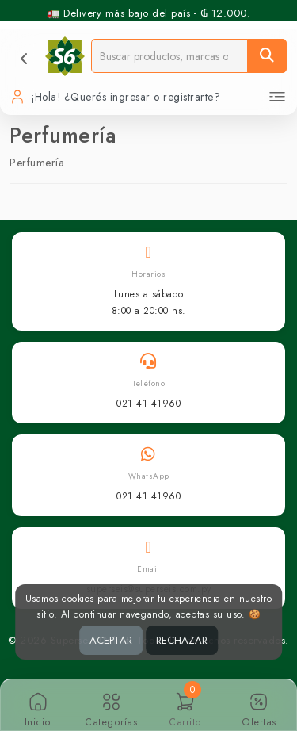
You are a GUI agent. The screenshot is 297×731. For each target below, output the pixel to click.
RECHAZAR (182, 640)
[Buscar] (267, 56)
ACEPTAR (110, 640)
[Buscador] (169, 56)
